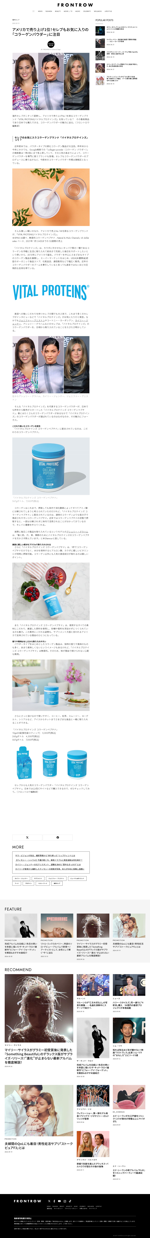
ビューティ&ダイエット (77, 878)
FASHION (49, 11)
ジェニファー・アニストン (32, 320)
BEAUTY (58, 11)
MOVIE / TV (68, 11)
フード (17, 883)
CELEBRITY (87, 11)
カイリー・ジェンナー (21, 878)
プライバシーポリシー (71, 1208)
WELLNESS (98, 11)
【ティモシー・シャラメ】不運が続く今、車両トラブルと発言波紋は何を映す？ (49, 860)
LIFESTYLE (108, 11)
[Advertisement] (51, 813)
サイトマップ (93, 1208)
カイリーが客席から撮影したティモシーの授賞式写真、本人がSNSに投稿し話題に (49, 869)
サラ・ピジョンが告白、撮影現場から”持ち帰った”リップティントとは (45, 855)
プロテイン (28, 883)
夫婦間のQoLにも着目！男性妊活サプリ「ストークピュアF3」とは (128, 945)
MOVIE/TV (69, 1206)
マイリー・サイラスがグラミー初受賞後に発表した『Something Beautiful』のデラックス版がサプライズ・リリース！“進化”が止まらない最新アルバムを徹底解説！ (93, 949)
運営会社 (49, 1208)
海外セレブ (57, 883)
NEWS (40, 11)
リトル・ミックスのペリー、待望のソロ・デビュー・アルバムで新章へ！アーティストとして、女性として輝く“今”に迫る (56, 948)
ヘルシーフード (42, 883)
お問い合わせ (83, 1208)
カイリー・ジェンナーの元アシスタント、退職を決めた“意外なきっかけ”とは (48, 864)
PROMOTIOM (11, 940)
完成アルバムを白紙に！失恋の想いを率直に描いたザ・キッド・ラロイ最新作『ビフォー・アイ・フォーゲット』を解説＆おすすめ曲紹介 (21, 948)
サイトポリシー (58, 1208)
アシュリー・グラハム (77, 531)
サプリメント (38, 878)
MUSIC (77, 11)
